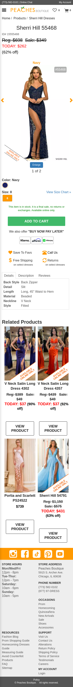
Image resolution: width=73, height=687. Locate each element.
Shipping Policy (48, 652)
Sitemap (7, 667)
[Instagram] (13, 554)
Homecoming (47, 608)
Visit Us (43, 636)
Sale (41, 619)
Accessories (46, 627)
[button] (4, 10)
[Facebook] (25, 554)
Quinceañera (47, 611)
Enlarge (36, 165)
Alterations (45, 644)
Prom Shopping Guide (16, 640)
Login (42, 673)
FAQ (5, 664)
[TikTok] (36, 554)
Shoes (43, 623)
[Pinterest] (48, 554)
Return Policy (47, 648)
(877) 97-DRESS (49, 591)
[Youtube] (60, 554)
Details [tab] (9, 275)
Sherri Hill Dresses (42, 18)
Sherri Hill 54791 (53, 496)
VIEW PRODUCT (20, 428)
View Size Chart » (58, 192)
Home (6, 18)
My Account (65, 2)
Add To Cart (37, 221)
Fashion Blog (10, 636)
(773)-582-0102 (10, 2)
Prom (42, 604)
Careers (43, 664)
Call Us (52, 252)
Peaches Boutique (26, 682)
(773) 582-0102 (48, 587)
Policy (36, 679)
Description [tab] (26, 275)
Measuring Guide (12, 652)
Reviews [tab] (44, 275)
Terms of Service (49, 656)
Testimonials (46, 660)
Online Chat (26, 2)
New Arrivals (46, 615)
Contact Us (45, 640)
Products (20, 18)
